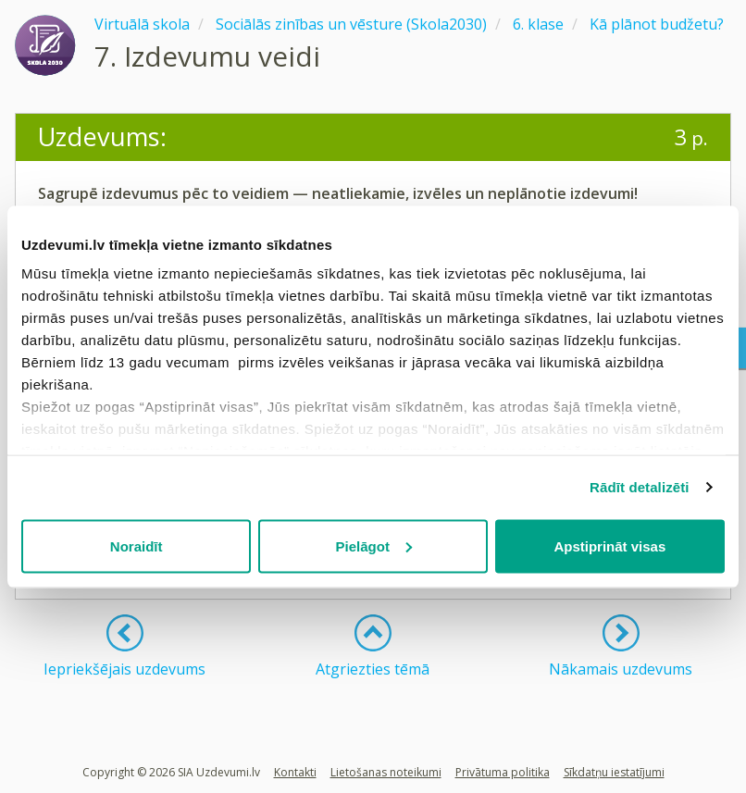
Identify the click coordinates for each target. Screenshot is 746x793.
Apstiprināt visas (609, 545)
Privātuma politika (502, 772)
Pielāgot (374, 545)
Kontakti (295, 772)
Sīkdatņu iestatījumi (614, 772)
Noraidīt (136, 545)
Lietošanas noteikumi (385, 772)
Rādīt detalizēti (639, 487)
